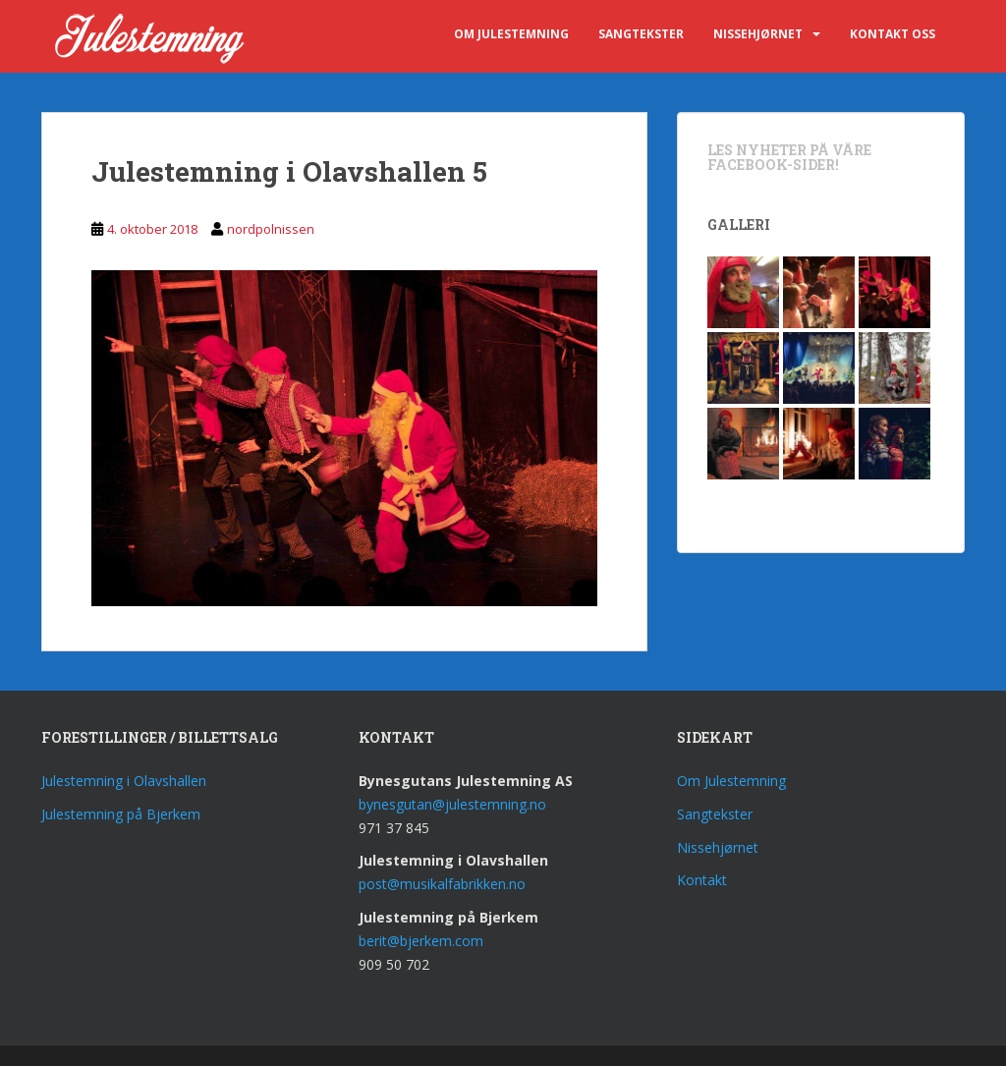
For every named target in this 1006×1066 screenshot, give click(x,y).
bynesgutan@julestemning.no (452, 804)
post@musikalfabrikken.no (442, 883)
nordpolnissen (270, 229)
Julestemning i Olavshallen (123, 780)
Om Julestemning (511, 34)
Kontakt (702, 879)
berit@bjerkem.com (421, 940)
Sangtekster (641, 34)
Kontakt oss (892, 34)
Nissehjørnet (758, 34)
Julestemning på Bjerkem (120, 814)
